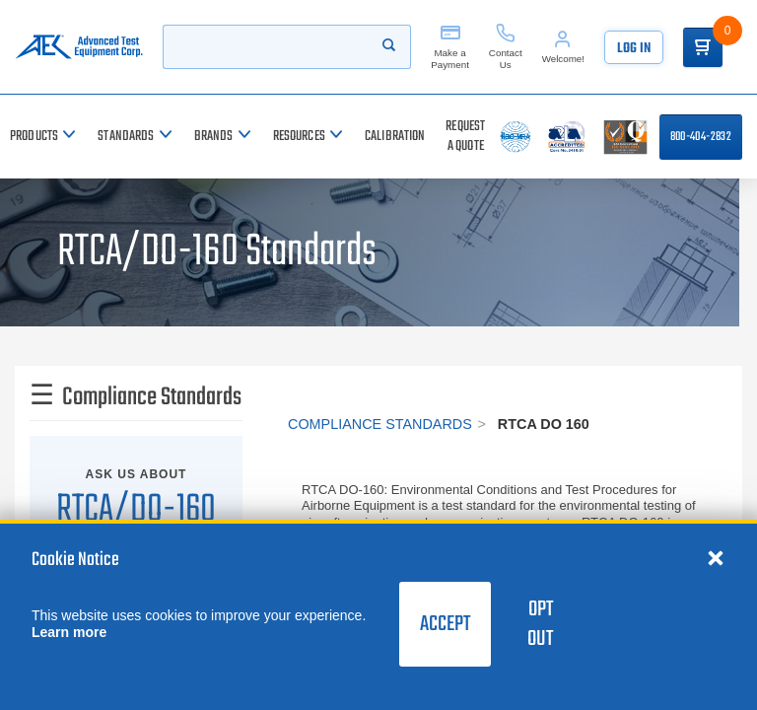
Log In (634, 48)
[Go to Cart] (703, 47)
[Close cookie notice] (715, 557)
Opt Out (540, 624)
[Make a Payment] (450, 47)
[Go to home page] (79, 47)
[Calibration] (395, 136)
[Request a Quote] (466, 136)
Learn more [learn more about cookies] (69, 632)
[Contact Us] (505, 47)
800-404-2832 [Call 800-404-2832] (700, 137)
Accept (445, 624)
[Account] (563, 47)
